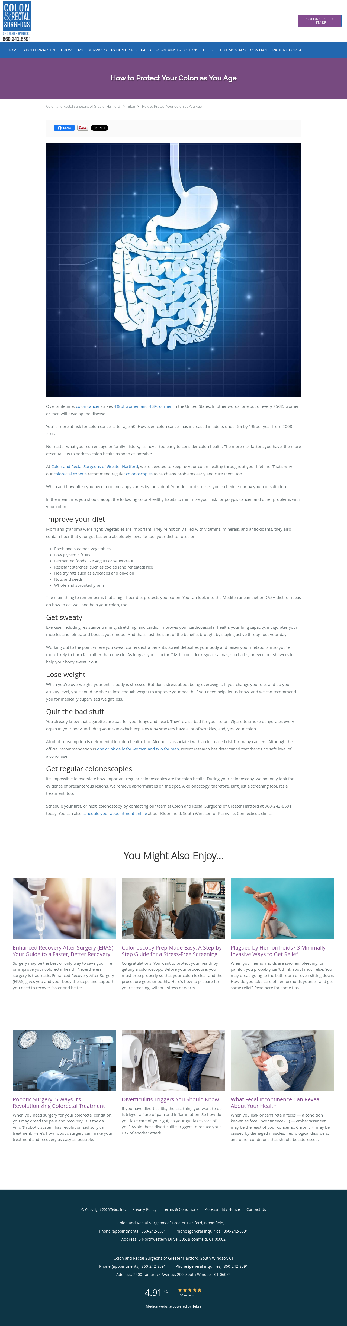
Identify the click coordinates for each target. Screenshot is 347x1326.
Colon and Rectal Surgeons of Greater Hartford (83, 106)
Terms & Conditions (180, 1209)
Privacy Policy (144, 1209)
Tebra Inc (117, 1209)
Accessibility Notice (222, 1209)
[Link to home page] (8, 21)
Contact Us (256, 1209)
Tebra (196, 1306)
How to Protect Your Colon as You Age (172, 106)
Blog (131, 106)
